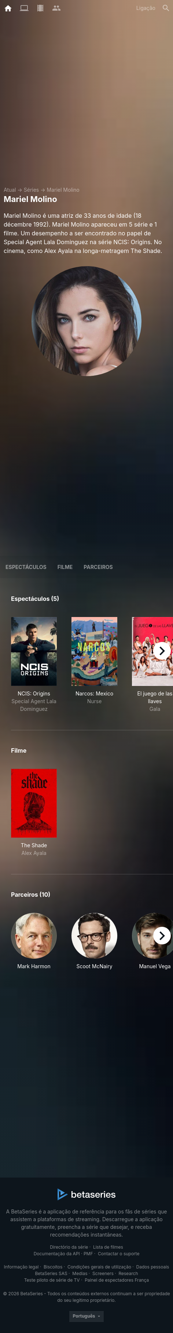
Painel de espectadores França (117, 1280)
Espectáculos (26, 567)
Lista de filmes (108, 1247)
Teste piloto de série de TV (52, 1280)
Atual (10, 190)
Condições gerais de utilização (99, 1267)
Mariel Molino (63, 190)
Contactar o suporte (118, 1253)
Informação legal (21, 1267)
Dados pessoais (152, 1267)
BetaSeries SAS (51, 1273)
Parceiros (98, 567)
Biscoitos (53, 1267)
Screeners (103, 1273)
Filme (65, 567)
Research (128, 1273)
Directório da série (69, 1247)
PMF (88, 1253)
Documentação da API (57, 1253)
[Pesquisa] (166, 8)
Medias (79, 1273)
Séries (31, 190)
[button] (34, 945)
